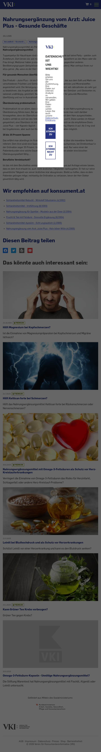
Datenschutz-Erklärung (52, 119)
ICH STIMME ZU (50, 131)
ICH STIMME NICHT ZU (50, 150)
